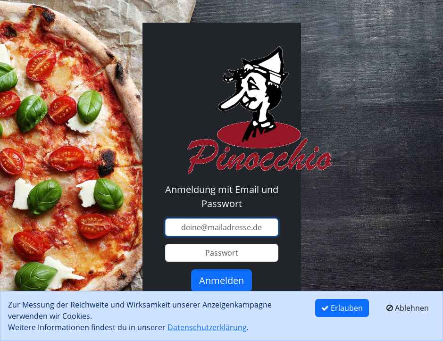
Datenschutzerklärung (207, 327)
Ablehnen (407, 308)
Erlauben (342, 308)
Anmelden (221, 280)
